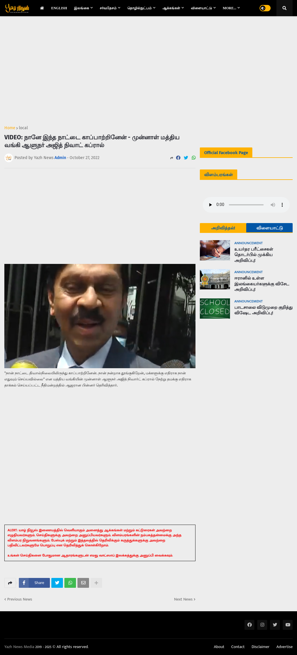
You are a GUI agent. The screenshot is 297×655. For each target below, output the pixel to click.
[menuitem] (42, 8)
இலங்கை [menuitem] (81, 8)
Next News (183, 599)
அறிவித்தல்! (223, 228)
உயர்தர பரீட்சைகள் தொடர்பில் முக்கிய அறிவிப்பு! (253, 255)
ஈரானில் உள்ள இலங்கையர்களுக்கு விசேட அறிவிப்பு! (261, 283)
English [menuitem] (59, 8)
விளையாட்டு (269, 228)
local (23, 128)
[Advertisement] (99, 68)
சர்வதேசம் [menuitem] (108, 8)
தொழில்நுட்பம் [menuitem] (139, 8)
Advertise (284, 646)
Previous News (19, 599)
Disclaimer (260, 646)
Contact (238, 646)
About (219, 646)
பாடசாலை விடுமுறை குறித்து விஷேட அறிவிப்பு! (263, 310)
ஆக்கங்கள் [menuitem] (171, 8)
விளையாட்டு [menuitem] (201, 8)
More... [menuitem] (229, 8)
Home (9, 128)
